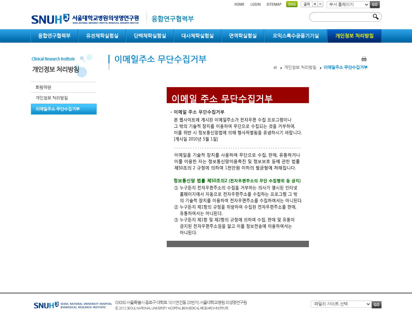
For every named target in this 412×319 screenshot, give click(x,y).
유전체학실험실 (102, 35)
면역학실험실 (243, 35)
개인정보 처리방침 (354, 35)
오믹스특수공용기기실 (296, 35)
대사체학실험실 (197, 35)
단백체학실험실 (150, 35)
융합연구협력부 (54, 35)
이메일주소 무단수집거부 (58, 109)
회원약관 (43, 87)
